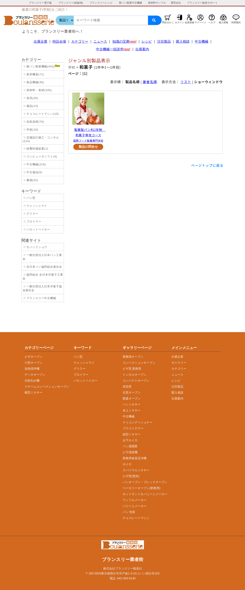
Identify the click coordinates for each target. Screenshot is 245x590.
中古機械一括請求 (113, 49)
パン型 (78, 356)
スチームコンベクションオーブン (47, 386)
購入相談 (183, 41)
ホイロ (127, 464)
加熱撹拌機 (32, 368)
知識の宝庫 (124, 41)
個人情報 (223, 22)
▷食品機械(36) (33, 82)
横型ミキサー (33, 392)
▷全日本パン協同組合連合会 (42, 266)
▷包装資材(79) (33, 121)
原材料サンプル (157, 2)
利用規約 (236, 22)
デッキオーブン (35, 374)
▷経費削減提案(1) (35, 148)
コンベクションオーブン (139, 362)
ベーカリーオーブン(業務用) (141, 488)
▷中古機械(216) (34, 164)
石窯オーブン (132, 392)
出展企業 (40, 41)
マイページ (200, 22)
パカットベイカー (85, 380)
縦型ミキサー (132, 434)
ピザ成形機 (130, 452)
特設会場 (59, 41)
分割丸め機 (32, 380)
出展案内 (142, 49)
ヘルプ (211, 22)
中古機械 (201, 41)
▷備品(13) (30, 106)
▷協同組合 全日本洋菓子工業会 (43, 276)
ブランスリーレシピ (101, 2)
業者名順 (150, 81)
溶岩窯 (127, 386)
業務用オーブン (133, 356)
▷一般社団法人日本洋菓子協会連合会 (42, 288)
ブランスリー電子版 (40, 2)
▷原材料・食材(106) (37, 90)
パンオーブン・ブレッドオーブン (145, 482)
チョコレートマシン (136, 518)
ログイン (179, 22)
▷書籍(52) (30, 180)
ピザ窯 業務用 (132, 368)
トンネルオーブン (134, 374)
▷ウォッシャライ (35, 205)
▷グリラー (30, 213)
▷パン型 (29, 197)
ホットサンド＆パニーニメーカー (145, 494)
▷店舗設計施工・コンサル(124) (41, 139)
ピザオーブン (33, 356)
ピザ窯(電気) (131, 476)
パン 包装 (129, 512)
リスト (185, 81)
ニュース (100, 41)
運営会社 (176, 2)
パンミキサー (132, 404)
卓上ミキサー (132, 410)
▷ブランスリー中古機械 (39, 298)
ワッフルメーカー (134, 500)
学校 (71, 67)
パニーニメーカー (134, 506)
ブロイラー (81, 374)
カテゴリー (79, 41)
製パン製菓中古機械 (130, 2)
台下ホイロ (130, 440)
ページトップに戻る (207, 165)
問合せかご (168, 22)
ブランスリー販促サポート (202, 2)
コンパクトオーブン (136, 380)
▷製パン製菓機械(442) (41, 66)
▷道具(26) (30, 98)
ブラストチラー (133, 428)
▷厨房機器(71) (33, 74)
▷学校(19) (30, 129)
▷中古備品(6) (32, 172)
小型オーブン (33, 362)
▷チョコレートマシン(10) (41, 113)
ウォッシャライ (84, 362)
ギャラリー (178, 362)
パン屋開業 (130, 446)
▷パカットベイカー (36, 229)
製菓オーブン (132, 398)
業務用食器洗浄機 (134, 458)
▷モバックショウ (35, 247)
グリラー (80, 368)
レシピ (147, 41)
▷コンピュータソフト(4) (40, 156)
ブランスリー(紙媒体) (70, 2)
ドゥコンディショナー (137, 422)
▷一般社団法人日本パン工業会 (42, 256)
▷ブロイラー (32, 221)
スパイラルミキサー (136, 470)
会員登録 (189, 22)
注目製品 (164, 41)
